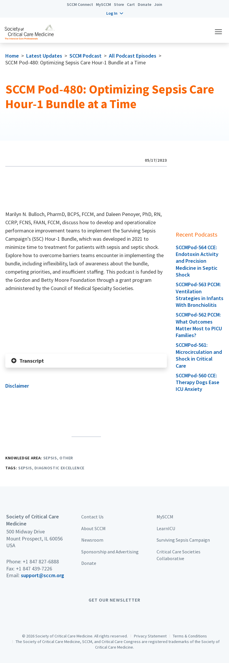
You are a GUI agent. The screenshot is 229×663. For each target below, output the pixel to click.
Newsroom (92, 540)
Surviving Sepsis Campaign (183, 540)
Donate (144, 4)
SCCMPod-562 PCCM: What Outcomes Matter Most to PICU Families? (199, 325)
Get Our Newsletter (114, 600)
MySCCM (103, 4)
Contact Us (92, 517)
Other (66, 458)
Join (158, 4)
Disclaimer (17, 385)
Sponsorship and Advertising (110, 552)
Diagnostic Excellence (59, 468)
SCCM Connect (80, 4)
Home (12, 55)
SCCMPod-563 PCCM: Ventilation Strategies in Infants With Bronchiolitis (199, 294)
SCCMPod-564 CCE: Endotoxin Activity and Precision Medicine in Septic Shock (197, 261)
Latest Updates (44, 55)
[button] (115, 13)
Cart (131, 4)
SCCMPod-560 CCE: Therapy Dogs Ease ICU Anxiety (197, 382)
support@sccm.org (42, 575)
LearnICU (166, 528)
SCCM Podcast (85, 55)
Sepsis (50, 458)
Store (119, 4)
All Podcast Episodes (132, 55)
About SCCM (93, 528)
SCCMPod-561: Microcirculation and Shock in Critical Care (199, 355)
